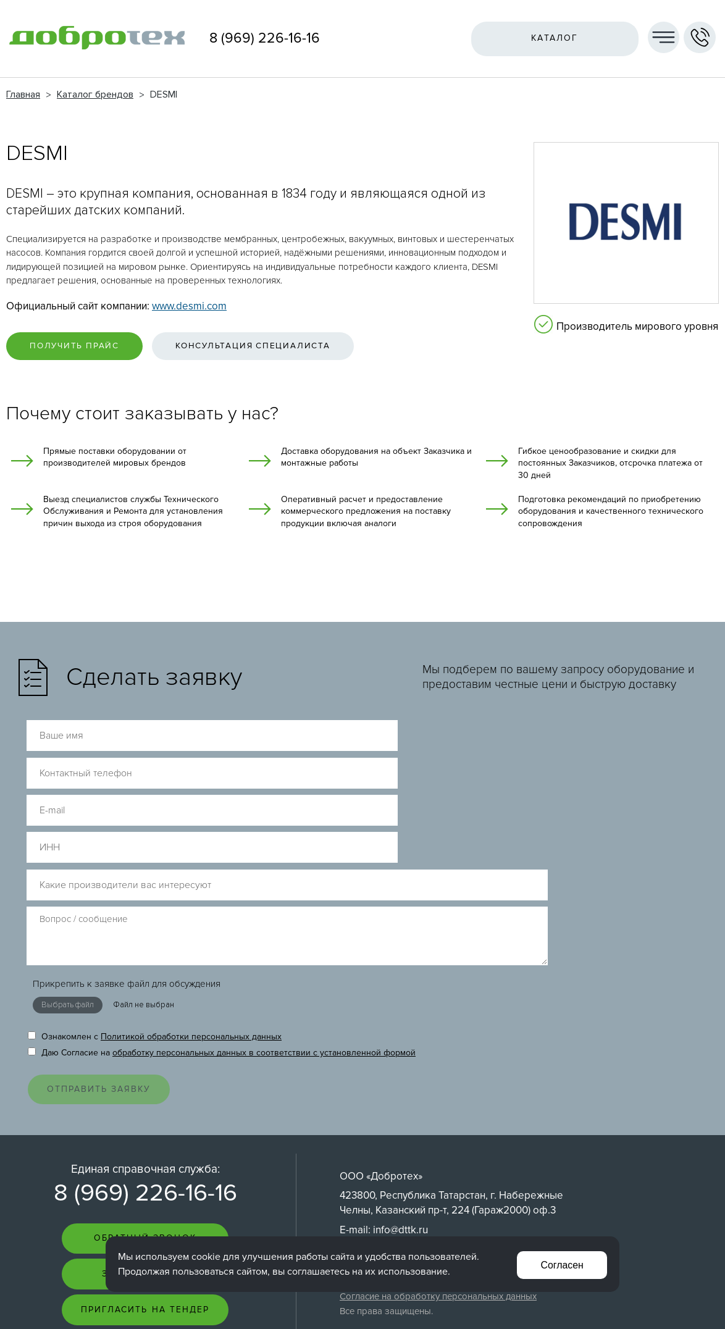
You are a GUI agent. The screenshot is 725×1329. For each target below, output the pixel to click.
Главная (23, 94)
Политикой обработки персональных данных (191, 883)
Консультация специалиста (272, 347)
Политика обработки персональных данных (433, 1134)
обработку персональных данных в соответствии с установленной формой (264, 899)
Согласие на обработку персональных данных (438, 1147)
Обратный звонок (145, 1090)
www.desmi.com (189, 306)
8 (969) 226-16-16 (264, 38)
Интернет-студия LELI (650, 1304)
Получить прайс (80, 347)
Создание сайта (659, 1294)
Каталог (552, 38)
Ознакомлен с (155, 883)
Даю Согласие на (222, 899)
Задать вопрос (145, 1126)
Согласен (561, 1264)
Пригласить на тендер (145, 1163)
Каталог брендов (95, 94)
